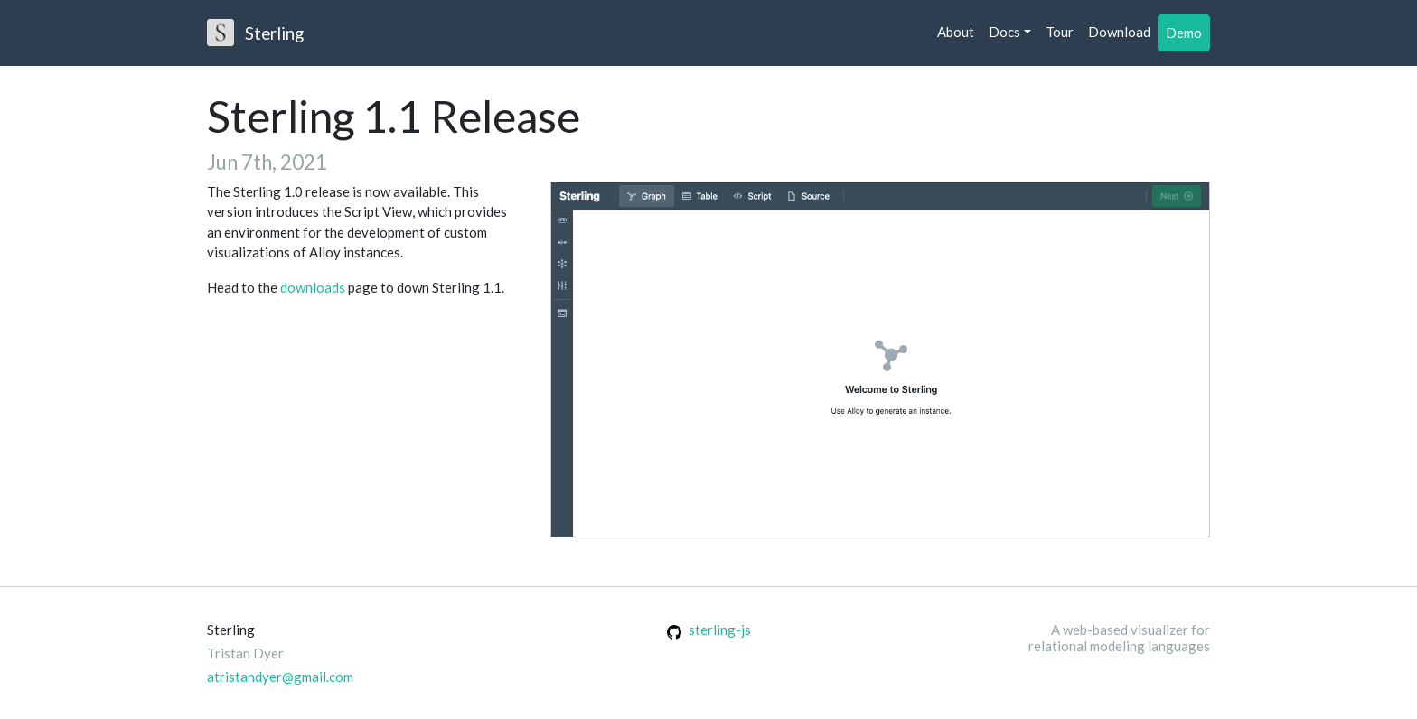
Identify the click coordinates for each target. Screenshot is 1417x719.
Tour (1060, 31)
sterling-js (709, 629)
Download (1119, 31)
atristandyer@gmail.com (280, 676)
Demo (1184, 32)
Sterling (255, 32)
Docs (1004, 31)
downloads (312, 287)
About (955, 31)
